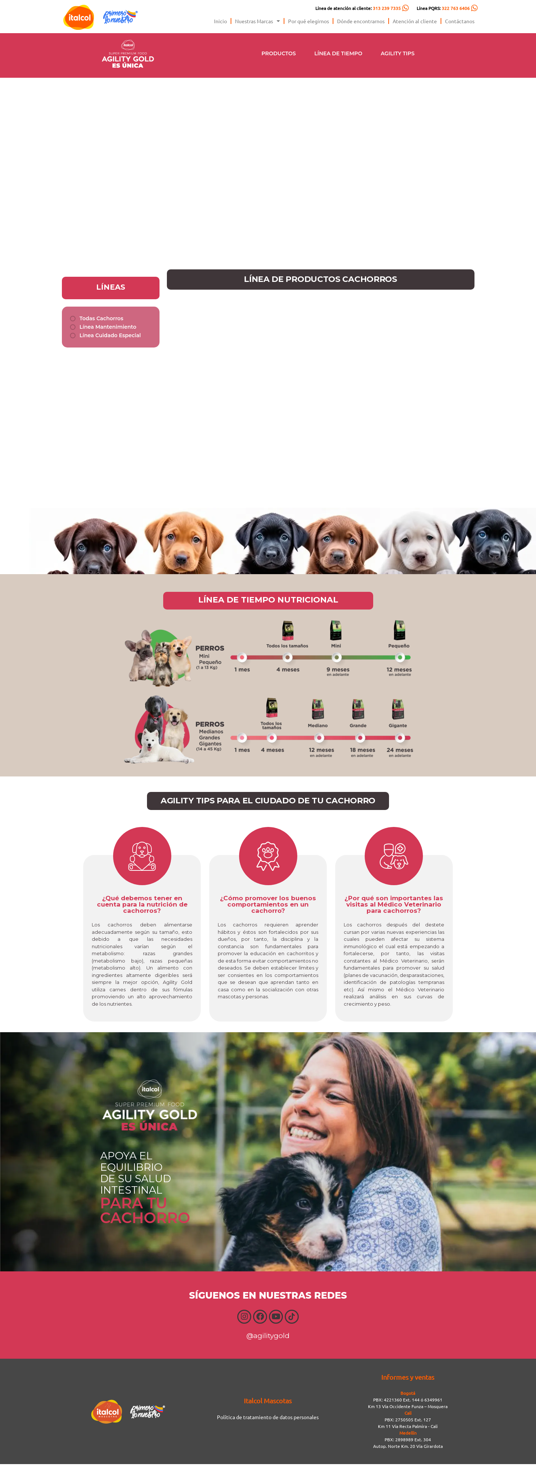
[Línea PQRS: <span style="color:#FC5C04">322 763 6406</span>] (474, 8)
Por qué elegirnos (308, 21)
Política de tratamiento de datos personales (268, 1423)
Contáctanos (459, 21)
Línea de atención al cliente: (358, 8)
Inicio (220, 21)
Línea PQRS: (443, 8)
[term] (96, 318)
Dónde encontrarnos (361, 21)
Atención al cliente (415, 21)
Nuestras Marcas (257, 21)
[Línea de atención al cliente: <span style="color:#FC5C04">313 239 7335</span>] (405, 8)
